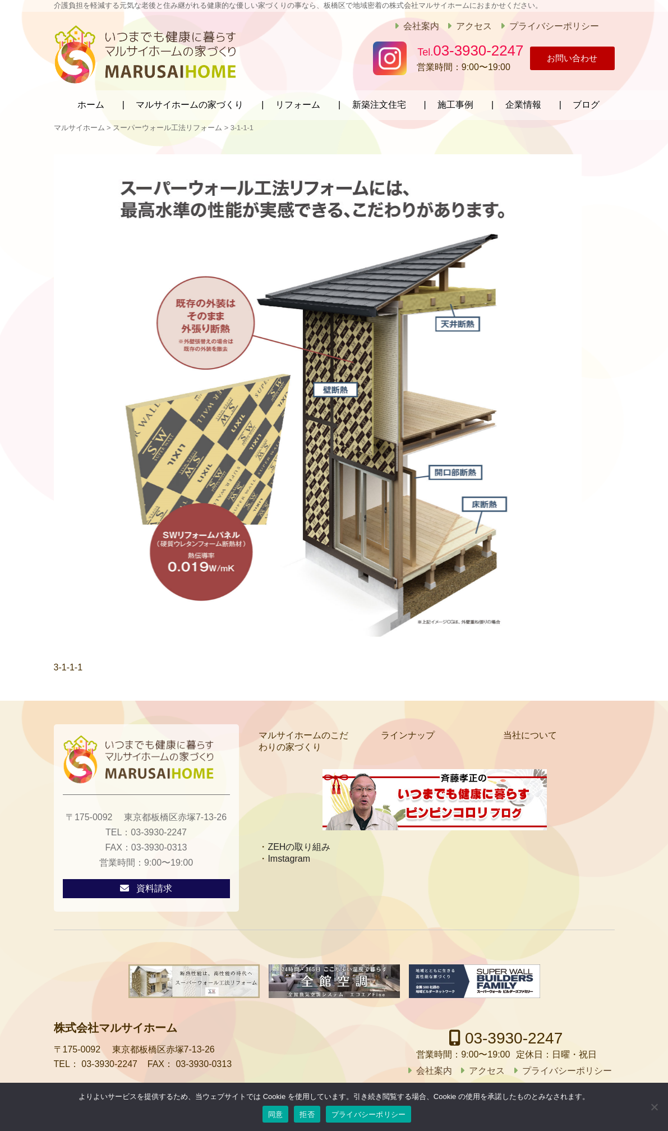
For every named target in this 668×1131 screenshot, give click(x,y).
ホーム (90, 102)
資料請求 (154, 886)
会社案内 (413, 26)
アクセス (467, 26)
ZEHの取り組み (299, 844)
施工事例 (455, 102)
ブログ (586, 102)
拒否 (307, 1114)
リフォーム (297, 102)
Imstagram (289, 856)
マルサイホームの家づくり (189, 102)
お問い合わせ (564, 58)
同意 (275, 1114)
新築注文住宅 (379, 102)
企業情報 (523, 102)
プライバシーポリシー (546, 26)
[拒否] (654, 1106)
